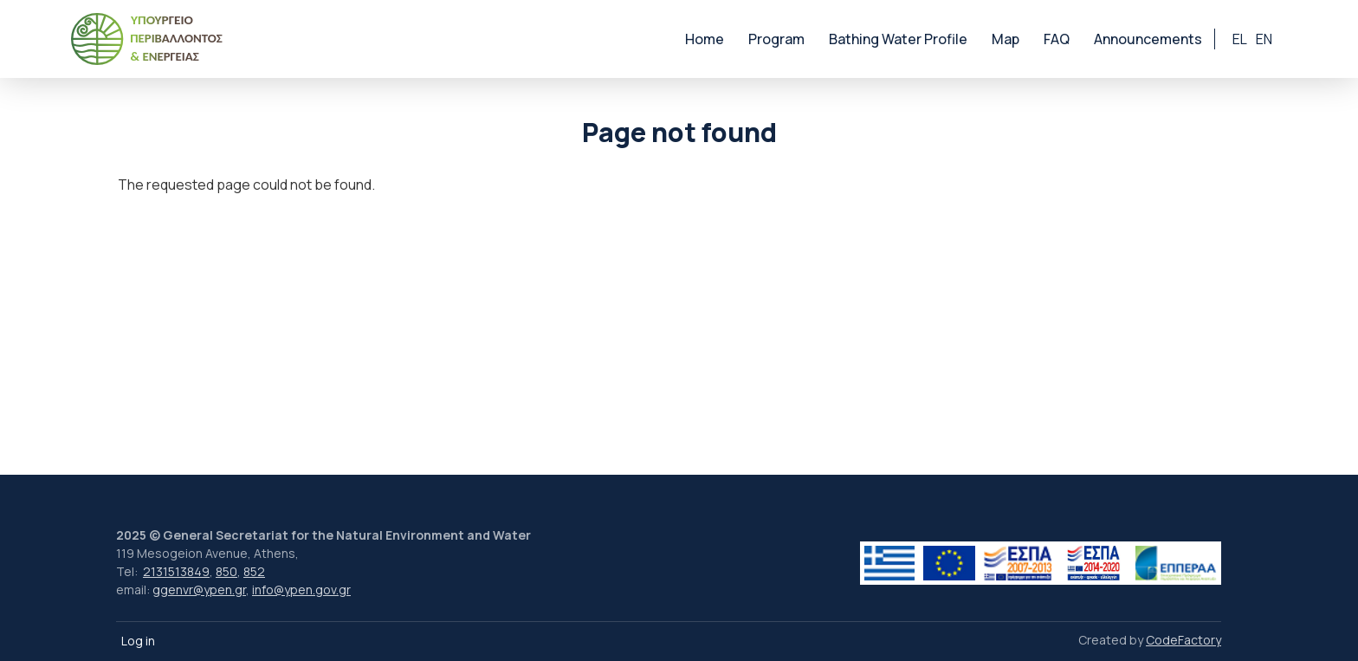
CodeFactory (1183, 640)
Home (704, 39)
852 (254, 571)
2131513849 (176, 571)
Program (776, 39)
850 (226, 571)
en (1264, 39)
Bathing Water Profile (898, 39)
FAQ (1057, 39)
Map (1005, 39)
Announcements (1148, 39)
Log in (138, 640)
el (1239, 39)
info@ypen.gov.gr (301, 589)
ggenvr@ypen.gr (199, 589)
